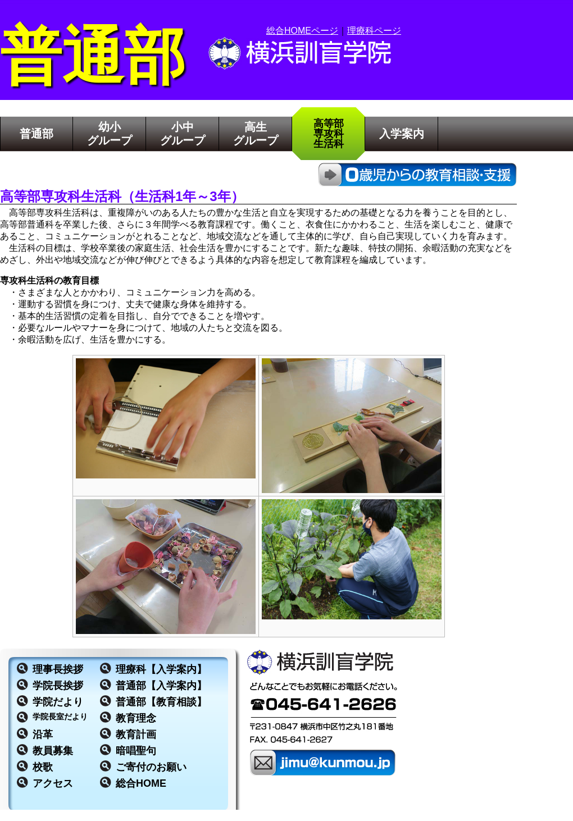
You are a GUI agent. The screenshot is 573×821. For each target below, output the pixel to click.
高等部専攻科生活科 (328, 133)
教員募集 (53, 750)
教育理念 (136, 718)
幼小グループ (109, 134)
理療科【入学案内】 (161, 669)
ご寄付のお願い (151, 767)
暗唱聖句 (136, 750)
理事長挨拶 (58, 669)
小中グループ (182, 134)
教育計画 (136, 734)
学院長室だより (60, 716)
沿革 (43, 734)
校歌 (43, 767)
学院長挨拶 (58, 685)
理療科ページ (374, 30)
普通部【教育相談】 (161, 702)
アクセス (53, 783)
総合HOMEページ (302, 30)
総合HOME (141, 783)
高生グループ (255, 134)
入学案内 (401, 133)
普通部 (36, 133)
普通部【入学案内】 (161, 685)
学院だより (58, 702)
